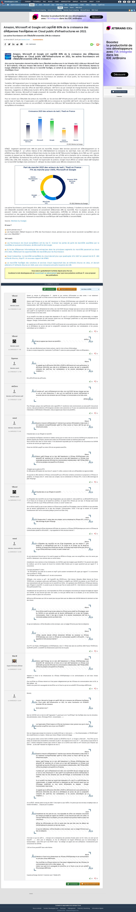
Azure (72, 7)
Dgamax (14, 362)
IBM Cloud (79, 7)
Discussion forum (119, 92)
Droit (91, 2)
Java (53, 5)
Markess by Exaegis (18, 222)
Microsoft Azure (85, 10)
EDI (66, 5)
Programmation (73, 5)
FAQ (44, 2)
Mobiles (93, 5)
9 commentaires (38, 41)
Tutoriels (37, 2)
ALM (40, 5)
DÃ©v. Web (59, 5)
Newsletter (65, 2)
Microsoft (46, 5)
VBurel (14, 300)
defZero (15, 390)
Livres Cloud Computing (55, 10)
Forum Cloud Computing (39, 10)
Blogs (50, 2)
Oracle (66, 7)
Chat (57, 2)
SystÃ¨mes (101, 5)
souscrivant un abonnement (46, 275)
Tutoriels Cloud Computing (71, 10)
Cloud (31, 5)
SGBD (82, 5)
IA (36, 5)
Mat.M (14, 660)
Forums (28, 2)
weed (15, 422)
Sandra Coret (25, 41)
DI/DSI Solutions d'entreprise (19, 5)
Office (87, 5)
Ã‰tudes (83, 2)
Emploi (75, 2)
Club (98, 2)
